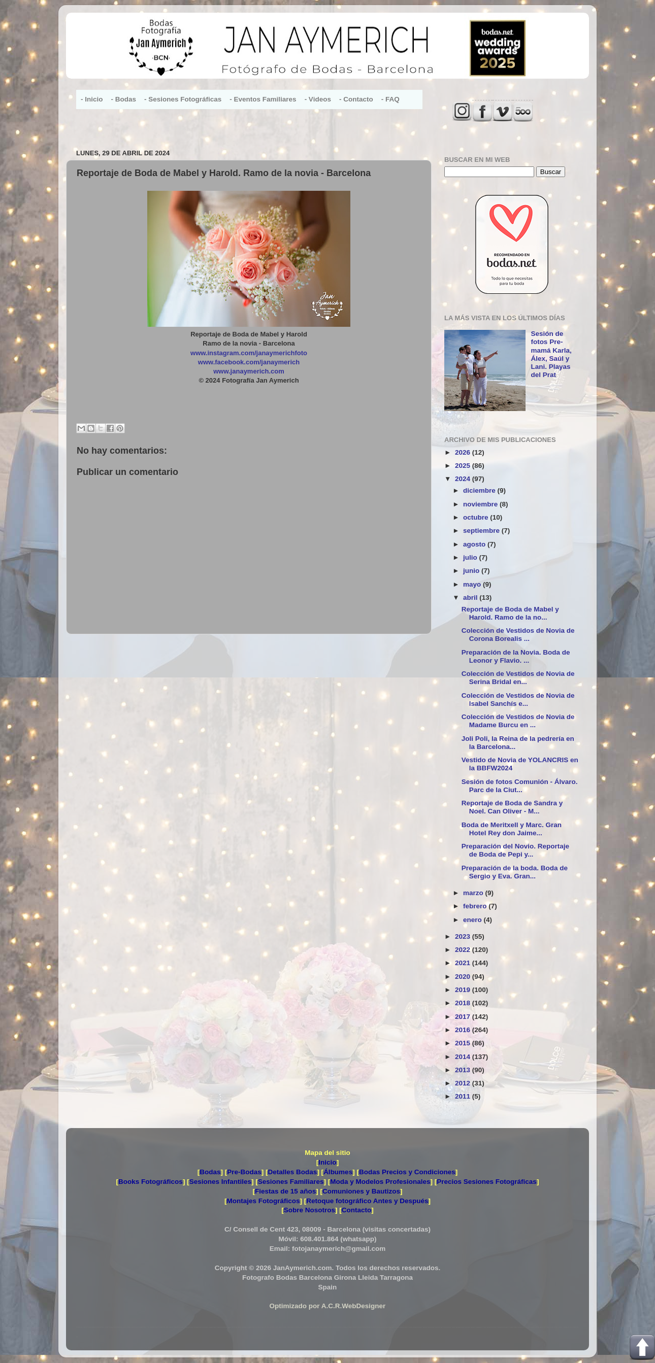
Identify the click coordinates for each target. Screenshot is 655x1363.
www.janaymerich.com (248, 371)
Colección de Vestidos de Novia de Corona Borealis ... (518, 634)
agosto (475, 544)
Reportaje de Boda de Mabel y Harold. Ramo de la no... (510, 613)
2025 (463, 465)
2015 (463, 1043)
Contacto (357, 1210)
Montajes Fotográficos (263, 1201)
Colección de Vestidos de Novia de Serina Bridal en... (518, 678)
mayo (473, 584)
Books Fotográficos (150, 1181)
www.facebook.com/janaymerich (249, 362)
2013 (463, 1070)
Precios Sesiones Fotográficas (487, 1181)
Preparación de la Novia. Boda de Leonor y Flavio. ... (516, 656)
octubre (476, 517)
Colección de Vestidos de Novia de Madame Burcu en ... (518, 721)
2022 (463, 949)
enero (473, 920)
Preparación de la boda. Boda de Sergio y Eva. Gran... (515, 872)
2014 (463, 1057)
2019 (463, 990)
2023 (463, 936)
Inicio (327, 1162)
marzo (474, 893)
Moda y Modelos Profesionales (380, 1181)
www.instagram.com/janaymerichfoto (248, 353)
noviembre (481, 504)
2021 (463, 963)
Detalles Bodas (292, 1172)
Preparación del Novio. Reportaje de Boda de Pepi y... (515, 850)
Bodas (210, 1172)
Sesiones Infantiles (220, 1181)
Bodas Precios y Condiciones (407, 1172)
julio (471, 557)
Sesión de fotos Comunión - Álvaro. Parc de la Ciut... (520, 786)
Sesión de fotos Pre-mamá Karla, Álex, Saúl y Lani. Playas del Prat (551, 354)
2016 (463, 1030)
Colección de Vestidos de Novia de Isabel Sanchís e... (518, 699)
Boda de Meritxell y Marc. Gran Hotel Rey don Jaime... (512, 829)
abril (471, 597)
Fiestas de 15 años (285, 1191)
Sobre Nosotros (309, 1210)
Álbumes (337, 1172)
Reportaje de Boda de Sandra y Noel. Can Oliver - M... (512, 807)
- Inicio (92, 99)
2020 (463, 976)
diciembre (480, 490)
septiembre (482, 530)
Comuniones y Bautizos (361, 1191)
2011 (463, 1096)
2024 (463, 479)
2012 (463, 1083)
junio (472, 570)
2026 (463, 452)
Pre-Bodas (244, 1172)
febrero (475, 906)
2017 (463, 1016)
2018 (463, 1003)
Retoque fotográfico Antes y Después (367, 1201)
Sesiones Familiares (291, 1181)
